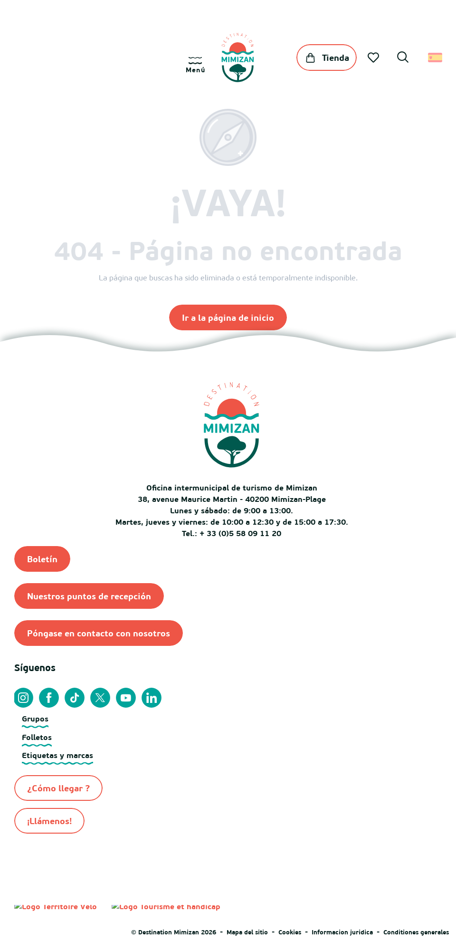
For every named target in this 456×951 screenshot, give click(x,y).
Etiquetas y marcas (57, 755)
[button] (403, 58)
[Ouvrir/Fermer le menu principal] (195, 65)
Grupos (35, 718)
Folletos (37, 737)
